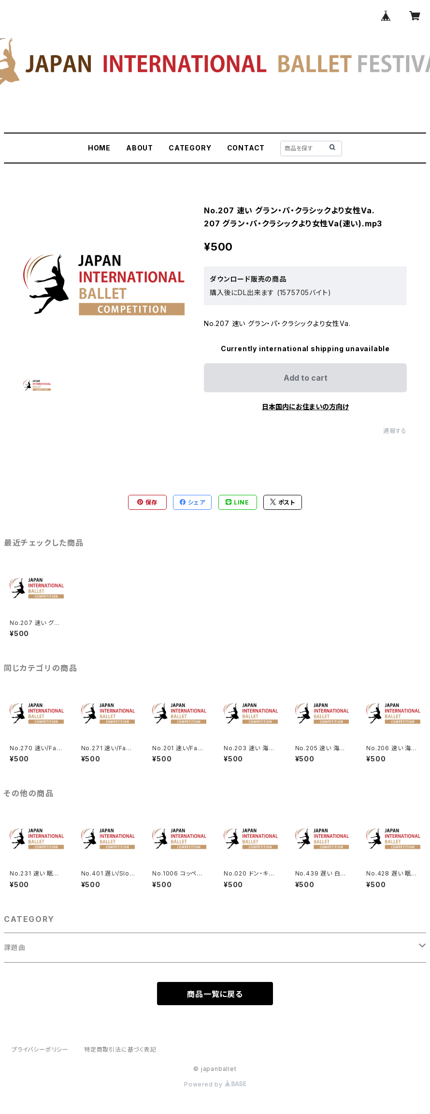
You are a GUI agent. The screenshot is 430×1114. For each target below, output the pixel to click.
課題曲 (14, 947)
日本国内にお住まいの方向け (305, 406)
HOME (99, 148)
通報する (395, 430)
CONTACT (246, 148)
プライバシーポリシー (40, 1049)
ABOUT (139, 148)
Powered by (215, 1084)
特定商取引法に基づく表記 (120, 1049)
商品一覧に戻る (215, 994)
